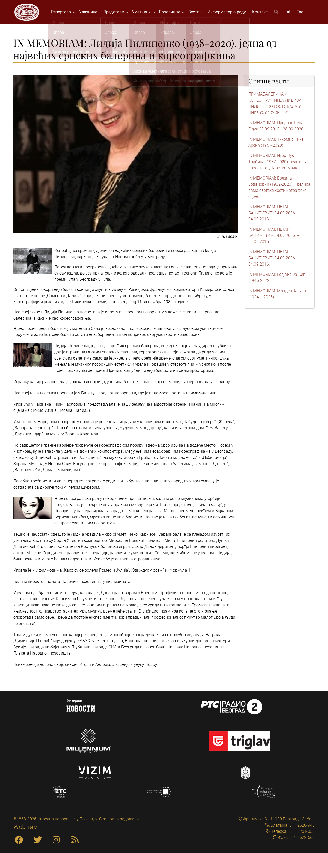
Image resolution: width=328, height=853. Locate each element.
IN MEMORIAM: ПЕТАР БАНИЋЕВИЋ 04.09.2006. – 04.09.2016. (274, 259)
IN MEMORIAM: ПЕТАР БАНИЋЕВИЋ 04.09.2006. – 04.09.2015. (274, 236)
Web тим (25, 826)
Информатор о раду (228, 12)
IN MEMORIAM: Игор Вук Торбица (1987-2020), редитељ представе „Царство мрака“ (277, 163)
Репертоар (63, 12)
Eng (301, 12)
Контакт (261, 12)
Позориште (171, 12)
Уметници (143, 12)
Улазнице (89, 12)
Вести (195, 12)
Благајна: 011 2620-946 (292, 825)
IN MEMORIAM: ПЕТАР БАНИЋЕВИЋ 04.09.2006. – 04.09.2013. (274, 214)
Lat (288, 12)
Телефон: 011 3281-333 (292, 831)
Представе (115, 12)
